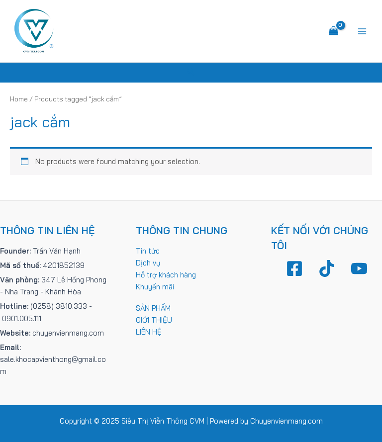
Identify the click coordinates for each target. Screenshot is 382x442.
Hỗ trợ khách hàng (166, 274)
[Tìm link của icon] (191, 72)
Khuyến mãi (155, 286)
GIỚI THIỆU (154, 320)
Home (19, 99)
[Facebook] (294, 268)
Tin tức (148, 251)
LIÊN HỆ (149, 332)
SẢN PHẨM (153, 308)
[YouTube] (359, 268)
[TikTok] (326, 268)
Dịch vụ (148, 262)
